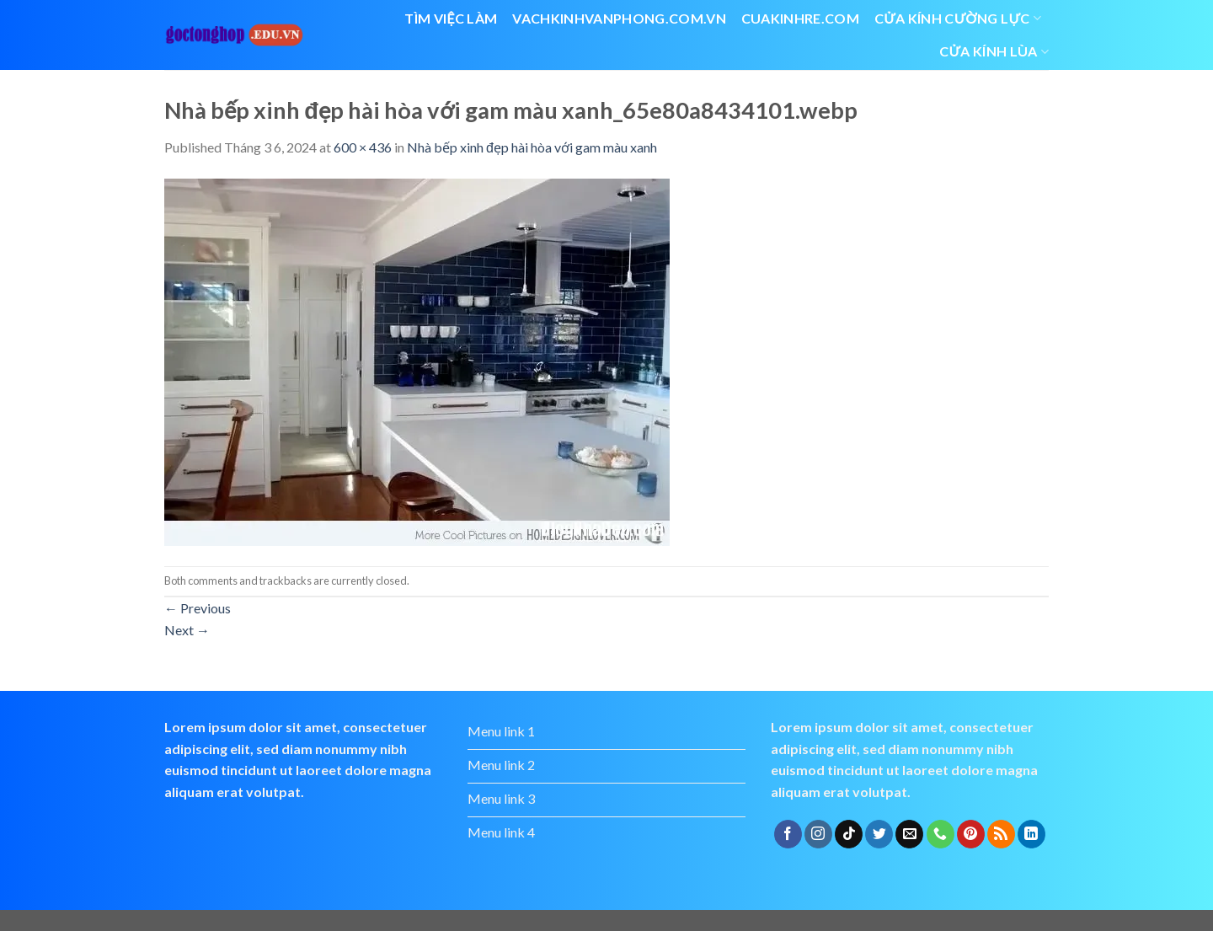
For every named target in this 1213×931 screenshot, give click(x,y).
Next (187, 630)
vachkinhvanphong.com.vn (618, 18)
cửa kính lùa (994, 51)
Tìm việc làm (450, 18)
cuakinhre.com (800, 18)
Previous (197, 608)
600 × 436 (363, 147)
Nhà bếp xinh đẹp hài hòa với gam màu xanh (532, 147)
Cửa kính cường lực (957, 18)
